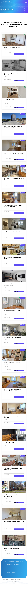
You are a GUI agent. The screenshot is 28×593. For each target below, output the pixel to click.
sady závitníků (11, 579)
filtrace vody (14, 581)
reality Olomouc (5, 579)
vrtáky (24, 579)
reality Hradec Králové (18, 579)
